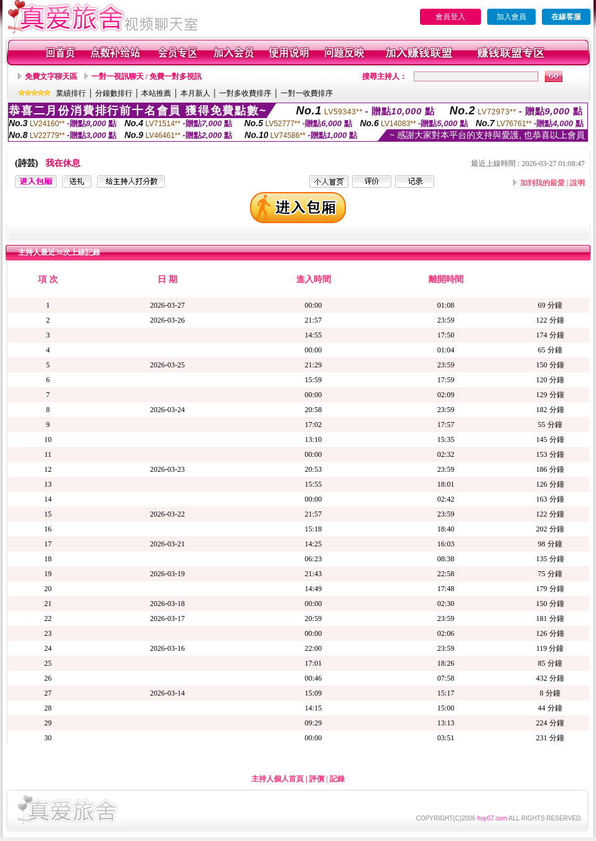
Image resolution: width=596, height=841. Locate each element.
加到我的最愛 (542, 182)
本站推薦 (156, 93)
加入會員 (511, 16)
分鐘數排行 (114, 93)
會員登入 (450, 16)
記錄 (337, 778)
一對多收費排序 (245, 93)
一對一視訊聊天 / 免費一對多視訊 (146, 76)
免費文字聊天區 (51, 76)
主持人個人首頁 (277, 778)
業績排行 (71, 93)
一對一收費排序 (307, 93)
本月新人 (195, 93)
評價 (316, 778)
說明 (577, 182)
